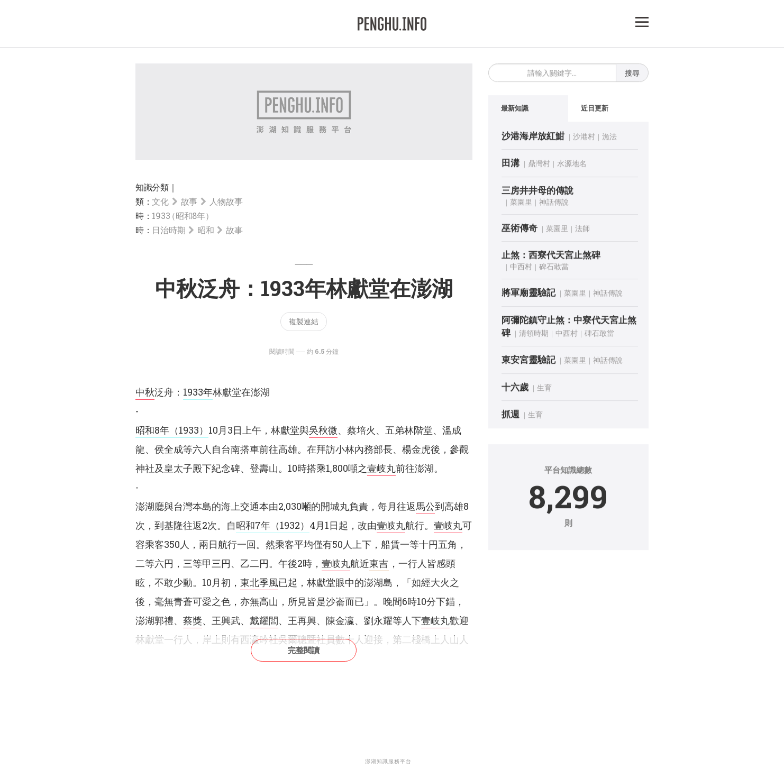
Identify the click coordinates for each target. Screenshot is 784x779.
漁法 (609, 138)
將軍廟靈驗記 (528, 294)
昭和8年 (152, 430)
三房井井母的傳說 (537, 192)
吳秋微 (323, 430)
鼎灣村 (539, 165)
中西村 (521, 268)
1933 (181, 215)
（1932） (289, 525)
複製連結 (303, 321)
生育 (544, 389)
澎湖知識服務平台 (388, 761)
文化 (160, 201)
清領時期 (534, 334)
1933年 (198, 392)
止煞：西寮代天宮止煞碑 (551, 256)
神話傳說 (554, 203)
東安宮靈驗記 (528, 361)
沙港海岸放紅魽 (533, 137)
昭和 (205, 229)
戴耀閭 (264, 620)
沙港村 (584, 138)
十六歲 (515, 388)
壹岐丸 (381, 468)
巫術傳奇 (519, 229)
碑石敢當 (554, 268)
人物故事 (226, 201)
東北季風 (259, 582)
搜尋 (632, 74)
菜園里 (521, 203)
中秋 (144, 392)
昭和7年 (253, 525)
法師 (582, 230)
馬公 (425, 506)
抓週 (510, 415)
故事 (189, 201)
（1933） (188, 430)
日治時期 (168, 229)
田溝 (510, 164)
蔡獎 (192, 620)
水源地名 (572, 165)
